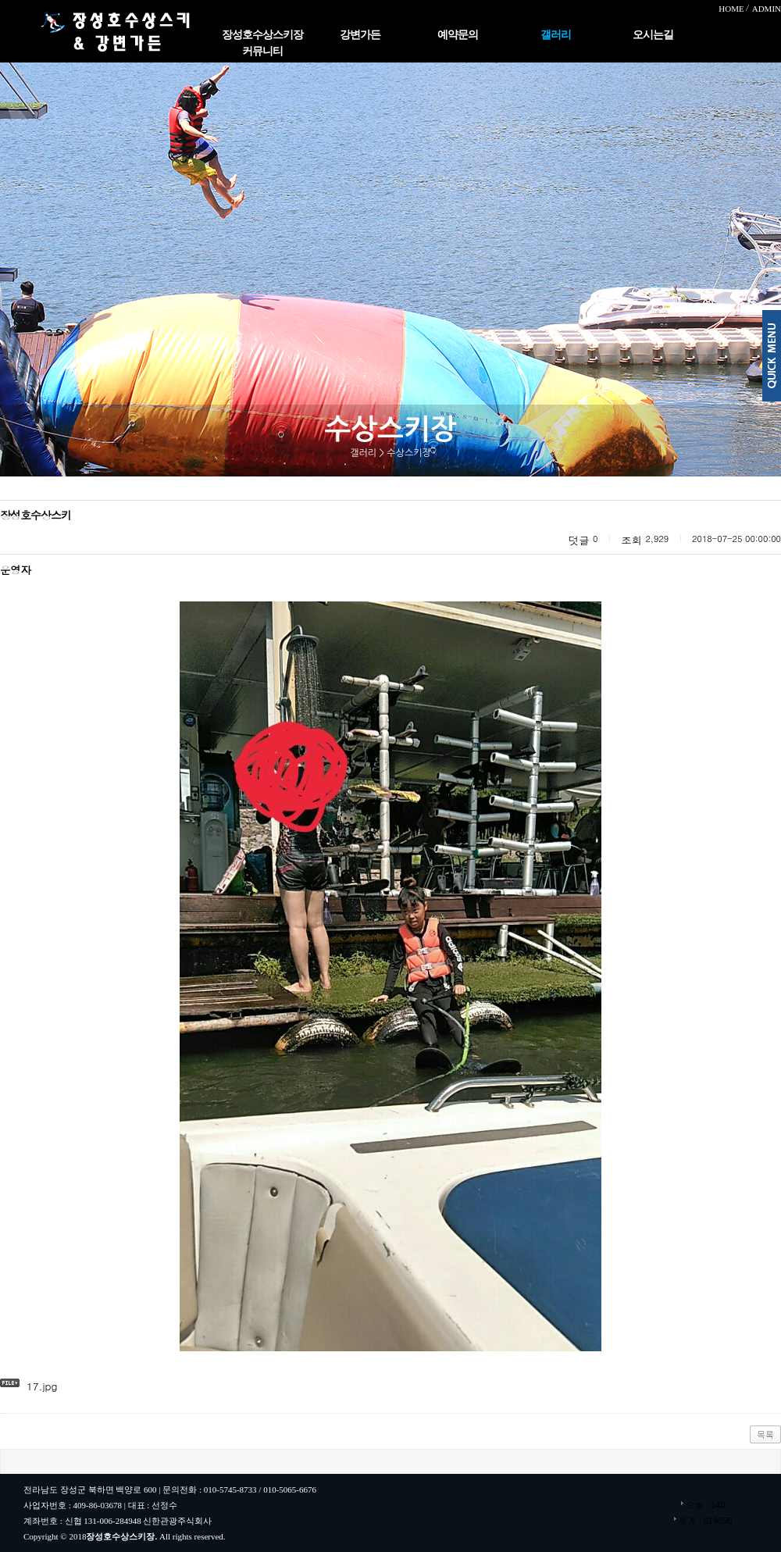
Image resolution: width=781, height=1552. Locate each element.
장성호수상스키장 (262, 35)
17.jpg (42, 1386)
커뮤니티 (262, 51)
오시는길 (653, 35)
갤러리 (555, 35)
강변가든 (360, 35)
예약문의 (457, 35)
